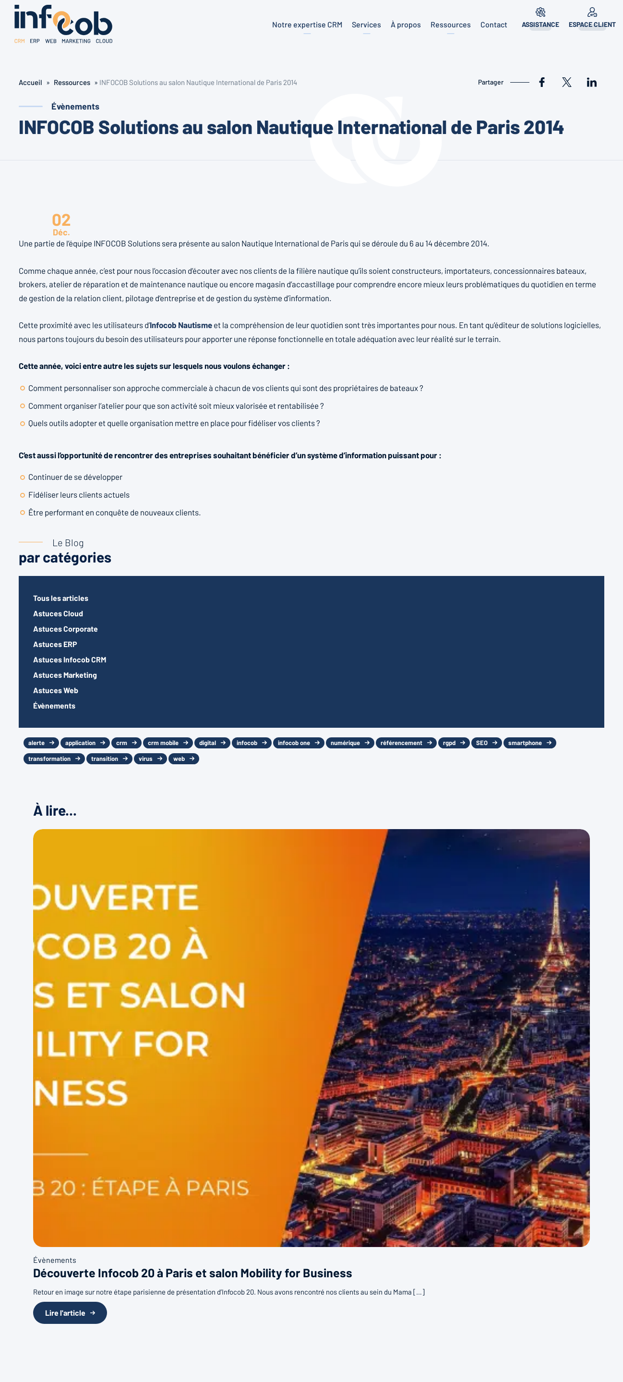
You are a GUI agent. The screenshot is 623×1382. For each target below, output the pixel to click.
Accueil (30, 82)
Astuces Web (55, 690)
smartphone (525, 742)
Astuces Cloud (58, 613)
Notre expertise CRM (307, 24)
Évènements (54, 705)
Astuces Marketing (65, 674)
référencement (401, 742)
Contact (493, 24)
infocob (247, 742)
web (179, 758)
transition (104, 758)
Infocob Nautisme (181, 325)
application (80, 742)
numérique (345, 742)
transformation (49, 758)
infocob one (294, 742)
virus (146, 758)
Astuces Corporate (65, 628)
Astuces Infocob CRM (69, 659)
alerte (36, 742)
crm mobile (163, 742)
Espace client (592, 24)
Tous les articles (60, 597)
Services (366, 24)
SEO (482, 742)
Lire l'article (65, 1312)
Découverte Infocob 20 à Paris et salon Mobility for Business (192, 1272)
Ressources (451, 24)
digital (207, 742)
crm (121, 742)
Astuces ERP (55, 643)
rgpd (449, 742)
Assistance (540, 24)
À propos (406, 24)
